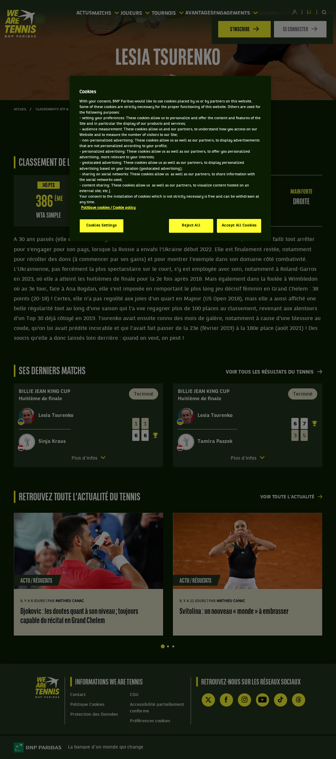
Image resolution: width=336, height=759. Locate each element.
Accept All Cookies (239, 226)
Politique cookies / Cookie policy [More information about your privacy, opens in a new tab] (108, 208)
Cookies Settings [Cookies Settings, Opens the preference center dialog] (101, 226)
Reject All (191, 226)
